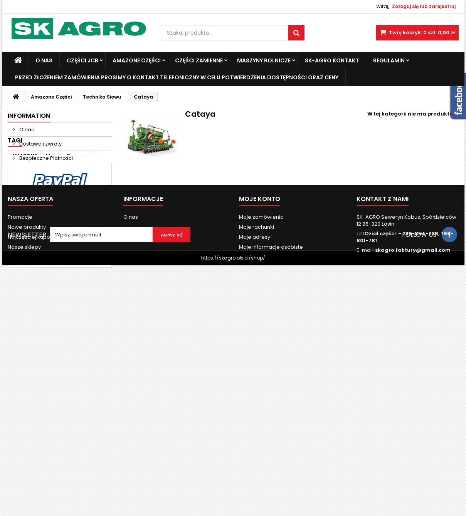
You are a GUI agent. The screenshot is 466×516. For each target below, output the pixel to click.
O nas (43, 60)
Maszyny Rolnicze (264, 60)
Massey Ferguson (69, 207)
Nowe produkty (27, 419)
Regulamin (389, 60)
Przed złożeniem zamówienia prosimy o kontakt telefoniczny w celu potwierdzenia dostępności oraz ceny (176, 77)
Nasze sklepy (35, 172)
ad (61, 219)
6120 (18, 242)
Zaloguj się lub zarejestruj (424, 6)
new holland (28, 231)
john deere (88, 219)
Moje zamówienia (261, 409)
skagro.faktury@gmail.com (413, 442)
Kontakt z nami (26, 449)
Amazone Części (137, 60)
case (18, 219)
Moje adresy (254, 429)
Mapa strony (23, 459)
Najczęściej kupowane (36, 429)
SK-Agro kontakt (332, 60)
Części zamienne (199, 60)
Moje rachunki (256, 419)
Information (29, 115)
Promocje (20, 409)
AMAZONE (24, 207)
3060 (82, 231)
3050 (60, 231)
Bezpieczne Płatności (45, 158)
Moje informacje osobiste (271, 439)
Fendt (41, 219)
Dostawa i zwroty (40, 143)
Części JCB (82, 60)
